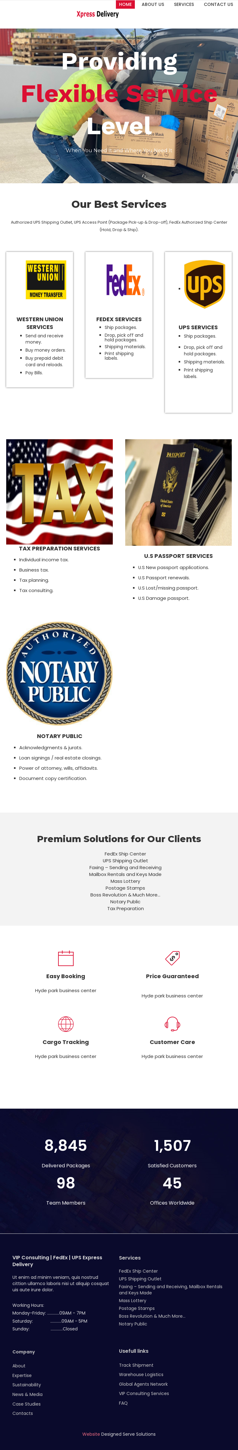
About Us (153, 4)
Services (184, 4)
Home (125, 4)
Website (91, 1434)
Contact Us (218, 4)
